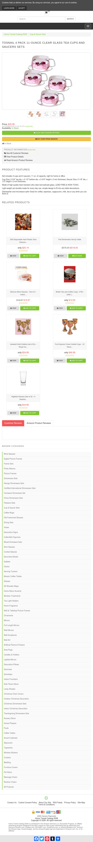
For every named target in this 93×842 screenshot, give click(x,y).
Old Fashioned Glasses (13, 518)
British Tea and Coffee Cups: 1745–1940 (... (70, 293)
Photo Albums (9, 469)
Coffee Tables (9, 733)
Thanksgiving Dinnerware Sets (16, 714)
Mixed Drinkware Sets (13, 542)
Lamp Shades (9, 689)
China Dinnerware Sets (13, 498)
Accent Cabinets (10, 738)
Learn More (9, 8)
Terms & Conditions (46, 805)
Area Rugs (8, 650)
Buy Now (77, 256)
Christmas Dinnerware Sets (15, 704)
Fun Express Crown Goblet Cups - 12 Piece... (69, 345)
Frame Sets (8, 464)
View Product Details (14, 157)
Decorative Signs (11, 532)
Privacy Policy (70, 803)
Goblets (7, 562)
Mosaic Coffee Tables (13, 576)
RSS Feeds (57, 803)
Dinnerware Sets (11, 478)
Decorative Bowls (11, 557)
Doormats (8, 669)
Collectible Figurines (12, 537)
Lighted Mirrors (10, 660)
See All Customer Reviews (16, 153)
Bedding (7, 763)
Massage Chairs (10, 777)
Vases (6, 527)
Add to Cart (29, 256)
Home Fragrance (11, 606)
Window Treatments (12, 596)
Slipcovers (8, 743)
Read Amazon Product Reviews (18, 160)
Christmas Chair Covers (13, 694)
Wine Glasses (9, 454)
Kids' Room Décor (11, 684)
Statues (7, 581)
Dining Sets (8, 523)
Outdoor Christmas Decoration (16, 699)
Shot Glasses (9, 547)
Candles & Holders (11, 655)
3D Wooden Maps (11, 586)
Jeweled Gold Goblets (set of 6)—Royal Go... (23, 345)
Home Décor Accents (12, 591)
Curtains (7, 758)
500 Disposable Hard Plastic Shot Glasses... (23, 240)
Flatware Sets (9, 503)
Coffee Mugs (9, 513)
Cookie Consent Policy (27, 803)
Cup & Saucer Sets (38, 34)
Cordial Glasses (10, 552)
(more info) (29, 126)
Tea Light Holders (11, 601)
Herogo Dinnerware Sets (14, 483)
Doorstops (8, 674)
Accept (21, 8)
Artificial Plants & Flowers (14, 645)
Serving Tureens (11, 572)
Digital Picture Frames (13, 459)
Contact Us (12, 803)
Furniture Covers (11, 767)
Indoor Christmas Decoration (15, 709)
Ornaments (8, 616)
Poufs (6, 728)
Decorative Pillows (11, 665)
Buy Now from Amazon (46, 139)
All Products (9, 787)
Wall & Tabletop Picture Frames (17, 611)
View (13, 256)
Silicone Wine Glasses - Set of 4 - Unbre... (23, 293)
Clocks (7, 567)
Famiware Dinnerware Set (14, 493)
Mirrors (7, 621)
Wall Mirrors (9, 630)
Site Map (81, 803)
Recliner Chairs (10, 782)
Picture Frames (10, 474)
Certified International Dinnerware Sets (20, 488)
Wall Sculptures (10, 635)
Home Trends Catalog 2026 (15, 34)
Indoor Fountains (11, 679)
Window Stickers (11, 753)
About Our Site (45, 803)
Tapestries (8, 748)
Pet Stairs (8, 772)
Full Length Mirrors (11, 625)
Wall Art (7, 640)
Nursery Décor (10, 718)
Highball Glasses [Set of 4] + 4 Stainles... (23, 398)
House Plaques (10, 723)
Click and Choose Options (46, 133)
